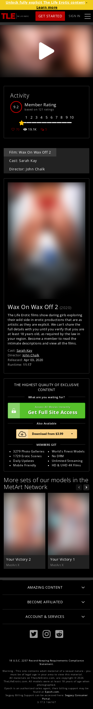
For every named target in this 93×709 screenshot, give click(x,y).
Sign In (74, 16)
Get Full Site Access (45, 410)
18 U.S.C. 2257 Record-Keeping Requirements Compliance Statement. (46, 662)
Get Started (50, 16)
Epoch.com (52, 691)
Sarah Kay (24, 350)
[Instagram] (47, 634)
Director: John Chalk (27, 169)
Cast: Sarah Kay (23, 160)
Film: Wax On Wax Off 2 (30, 152)
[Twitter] (34, 634)
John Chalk (31, 355)
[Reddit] (59, 634)
